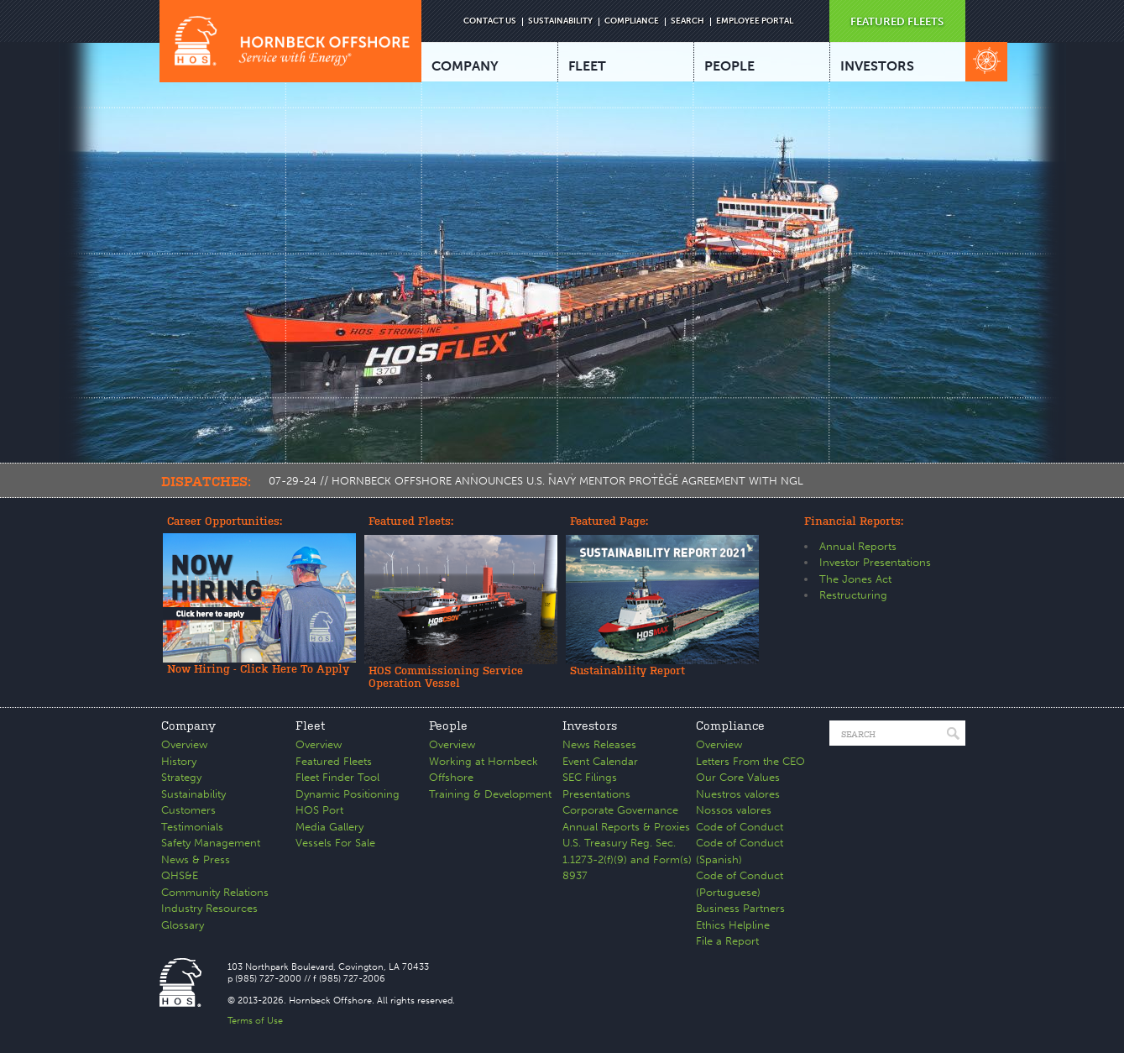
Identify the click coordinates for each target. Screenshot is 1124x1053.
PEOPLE (729, 66)
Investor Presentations (875, 562)
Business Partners (740, 908)
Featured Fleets (333, 761)
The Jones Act (855, 579)
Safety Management (210, 842)
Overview (184, 744)
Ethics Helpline (733, 925)
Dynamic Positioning (347, 794)
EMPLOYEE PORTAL (754, 21)
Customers (188, 810)
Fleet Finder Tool (337, 777)
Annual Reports (858, 546)
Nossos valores (733, 810)
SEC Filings (589, 777)
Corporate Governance (620, 810)
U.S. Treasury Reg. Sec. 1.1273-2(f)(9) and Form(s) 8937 (627, 859)
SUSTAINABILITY (560, 21)
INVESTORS (877, 66)
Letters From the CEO (750, 761)
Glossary (182, 925)
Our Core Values (738, 777)
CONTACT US (489, 21)
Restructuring (853, 595)
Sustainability (193, 794)
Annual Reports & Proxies (626, 826)
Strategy (181, 777)
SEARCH (687, 21)
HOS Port (319, 810)
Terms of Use (255, 1020)
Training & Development (490, 794)
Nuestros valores (738, 794)
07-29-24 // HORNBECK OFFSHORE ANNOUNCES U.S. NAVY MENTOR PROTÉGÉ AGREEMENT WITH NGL (536, 480)
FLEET (587, 66)
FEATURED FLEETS (897, 21)
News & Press (195, 859)
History (178, 761)
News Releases (599, 744)
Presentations (596, 794)
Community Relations (215, 892)
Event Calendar (600, 761)
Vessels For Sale (335, 842)
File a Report (727, 941)
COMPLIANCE (631, 21)
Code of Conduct (739, 826)
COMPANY (465, 66)
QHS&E (179, 875)
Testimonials (192, 826)
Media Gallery (329, 826)
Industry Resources (209, 908)
